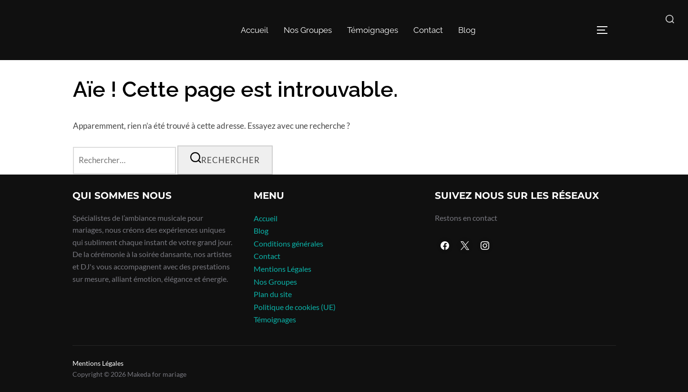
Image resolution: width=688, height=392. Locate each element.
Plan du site (273, 294)
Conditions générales (288, 243)
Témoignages (372, 30)
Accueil (254, 30)
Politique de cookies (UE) (295, 306)
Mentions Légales (282, 268)
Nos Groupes (308, 30)
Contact (428, 30)
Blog (467, 30)
